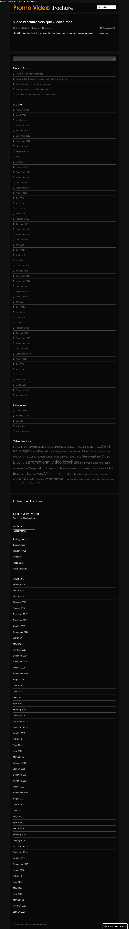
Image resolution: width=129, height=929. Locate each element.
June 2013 (20, 369)
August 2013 (21, 359)
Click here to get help (114, 926)
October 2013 (22, 348)
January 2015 (22, 271)
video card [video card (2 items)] (64, 479)
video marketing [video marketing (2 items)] (98, 479)
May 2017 (20, 162)
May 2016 (20, 208)
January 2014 (22, 333)
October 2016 (22, 182)
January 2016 (22, 224)
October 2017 (22, 146)
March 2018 (21, 120)
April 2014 (20, 317)
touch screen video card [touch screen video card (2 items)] (86, 468)
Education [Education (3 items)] (32, 451)
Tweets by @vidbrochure (24, 518)
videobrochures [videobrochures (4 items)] (22, 479)
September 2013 (23, 354)
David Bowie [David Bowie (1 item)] (65, 447)
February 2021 (22, 110)
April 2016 (20, 214)
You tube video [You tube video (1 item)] (24, 483)
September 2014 (23, 291)
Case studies (22, 410)
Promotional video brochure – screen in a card (36, 94)
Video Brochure (23, 431)
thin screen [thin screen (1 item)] (71, 469)
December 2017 (23, 136)
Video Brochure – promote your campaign (34, 84)
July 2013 (20, 364)
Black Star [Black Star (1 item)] (16, 447)
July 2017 (20, 156)
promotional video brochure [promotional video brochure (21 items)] (53, 462)
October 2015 (22, 239)
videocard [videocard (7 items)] (53, 479)
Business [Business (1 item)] (50, 447)
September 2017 (23, 151)
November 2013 (23, 343)
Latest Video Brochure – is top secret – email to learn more (42, 79)
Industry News (22, 416)
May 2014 (20, 312)
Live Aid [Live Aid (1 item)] (97, 451)
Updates (48, 28)
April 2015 (20, 255)
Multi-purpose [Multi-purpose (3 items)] (61, 456)
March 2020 (21, 115)
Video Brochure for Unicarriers (29, 74)
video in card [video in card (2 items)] (84, 479)
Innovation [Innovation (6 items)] (75, 451)
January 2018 (22, 131)
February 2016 (22, 219)
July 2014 (20, 302)
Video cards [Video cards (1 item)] (74, 479)
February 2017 (22, 167)
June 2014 (20, 307)
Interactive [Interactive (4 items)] (88, 451)
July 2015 (20, 245)
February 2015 (22, 265)
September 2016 (23, 188)
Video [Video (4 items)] (40, 474)
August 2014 (21, 297)
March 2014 (21, 322)
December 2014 (23, 276)
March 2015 (21, 260)
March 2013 (21, 385)
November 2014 (23, 281)
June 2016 (20, 203)
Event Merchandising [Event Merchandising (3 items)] (49, 451)
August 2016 (21, 193)
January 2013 (22, 395)
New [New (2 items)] (71, 457)
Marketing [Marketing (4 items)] (18, 456)
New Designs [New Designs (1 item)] (77, 457)
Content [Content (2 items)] (57, 447)
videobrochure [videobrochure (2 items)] (75, 474)
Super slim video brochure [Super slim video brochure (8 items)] (48, 468)
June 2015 (20, 250)
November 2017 (23, 141)
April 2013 (20, 380)
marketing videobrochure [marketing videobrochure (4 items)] (39, 456)
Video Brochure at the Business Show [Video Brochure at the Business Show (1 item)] (96, 474)
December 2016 (23, 172)
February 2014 (22, 328)
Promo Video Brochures (36, 924)
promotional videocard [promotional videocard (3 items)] (91, 462)
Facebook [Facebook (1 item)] (63, 451)
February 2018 (22, 125)
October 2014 (22, 286)
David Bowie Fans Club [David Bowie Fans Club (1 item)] (78, 447)
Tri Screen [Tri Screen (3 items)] (102, 468)
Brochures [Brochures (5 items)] (39, 446)
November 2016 (23, 177)
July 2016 (20, 198)
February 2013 (22, 390)
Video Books (21, 426)
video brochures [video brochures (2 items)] (38, 479)
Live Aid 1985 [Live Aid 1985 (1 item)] (105, 451)
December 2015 (23, 229)
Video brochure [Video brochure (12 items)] (56, 474)
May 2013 (20, 374)
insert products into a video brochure (32, 89)
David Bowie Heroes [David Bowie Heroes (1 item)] (94, 447)
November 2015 (23, 234)
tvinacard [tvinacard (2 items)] (32, 474)
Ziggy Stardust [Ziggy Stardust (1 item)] (35, 483)
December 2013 (23, 338)
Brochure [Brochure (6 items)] (27, 446)
